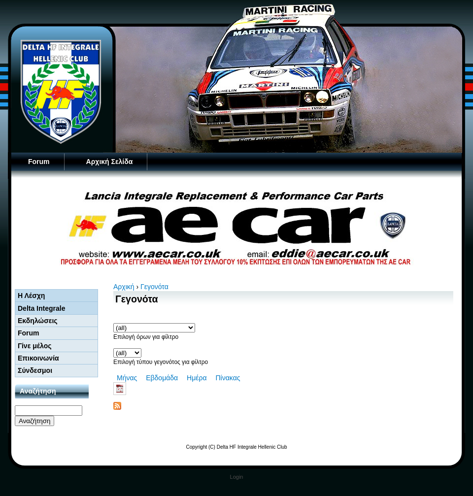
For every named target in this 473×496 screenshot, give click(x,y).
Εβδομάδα (162, 378)
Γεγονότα (154, 287)
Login (236, 477)
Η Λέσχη (31, 295)
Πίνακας (227, 378)
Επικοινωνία (38, 358)
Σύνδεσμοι (35, 370)
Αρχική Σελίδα (109, 161)
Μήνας (127, 378)
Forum (39, 161)
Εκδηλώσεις (38, 321)
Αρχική (124, 287)
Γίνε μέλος (35, 346)
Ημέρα (196, 378)
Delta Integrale (41, 308)
